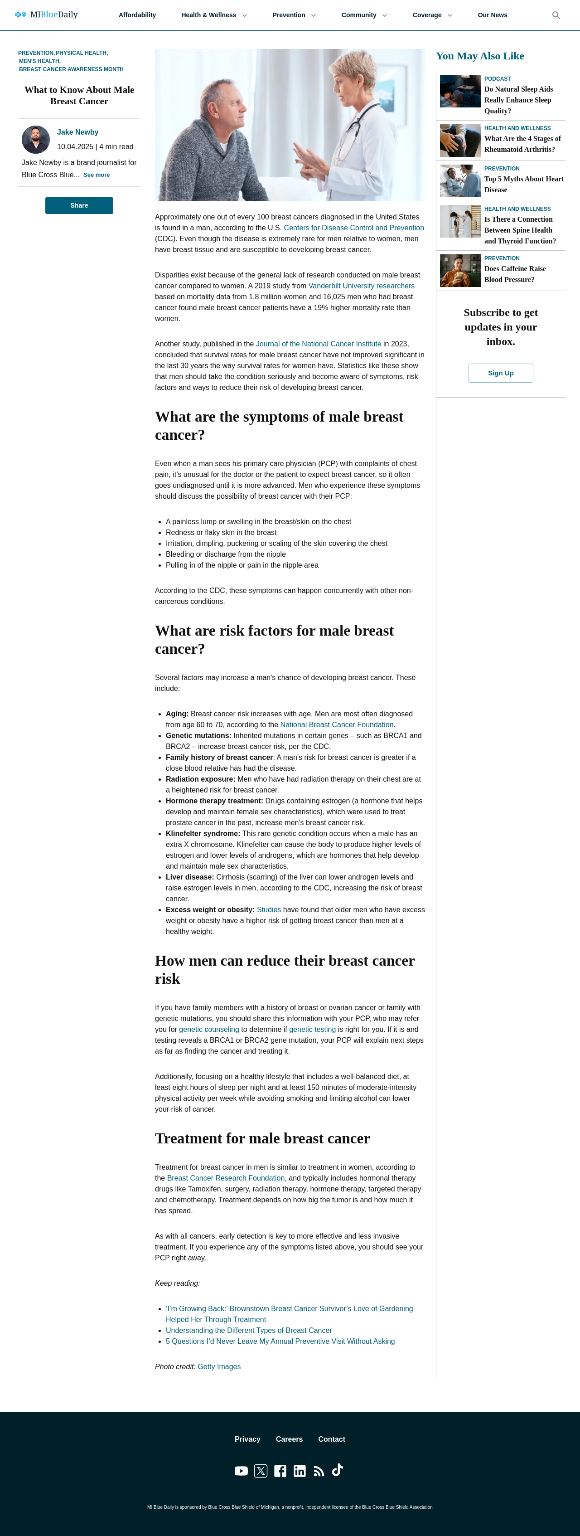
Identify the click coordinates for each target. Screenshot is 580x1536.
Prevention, (36, 53)
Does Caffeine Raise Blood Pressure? (515, 274)
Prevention (294, 15)
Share (79, 205)
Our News (492, 15)
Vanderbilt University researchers (362, 286)
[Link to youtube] (241, 1472)
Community (364, 15)
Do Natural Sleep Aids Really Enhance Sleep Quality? (518, 100)
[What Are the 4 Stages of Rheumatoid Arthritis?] (460, 140)
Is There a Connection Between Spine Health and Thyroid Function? (520, 230)
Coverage (432, 15)
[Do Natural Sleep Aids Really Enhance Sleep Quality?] (460, 91)
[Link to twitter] (261, 1472)
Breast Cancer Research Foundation (226, 1178)
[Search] (556, 15)
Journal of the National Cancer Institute (319, 344)
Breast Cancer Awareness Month (71, 69)
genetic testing (312, 1029)
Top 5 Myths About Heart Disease (524, 184)
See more (97, 175)
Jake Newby (78, 132)
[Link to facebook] (280, 1472)
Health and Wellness (517, 128)
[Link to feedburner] (319, 1472)
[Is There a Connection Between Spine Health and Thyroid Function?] (460, 221)
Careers (289, 1439)
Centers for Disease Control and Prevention (354, 228)
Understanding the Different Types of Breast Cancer (249, 1330)
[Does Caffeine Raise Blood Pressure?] (460, 270)
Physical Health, (82, 53)
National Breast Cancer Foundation (337, 725)
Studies (269, 910)
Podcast (497, 79)
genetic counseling (209, 1029)
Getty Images (219, 1367)
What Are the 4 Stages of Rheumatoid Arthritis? (522, 144)
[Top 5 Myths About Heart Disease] (460, 181)
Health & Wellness (214, 15)
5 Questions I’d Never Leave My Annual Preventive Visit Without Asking (280, 1341)
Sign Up (501, 373)
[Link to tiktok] (339, 1472)
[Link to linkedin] (300, 1472)
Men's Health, (40, 61)
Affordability (137, 15)
